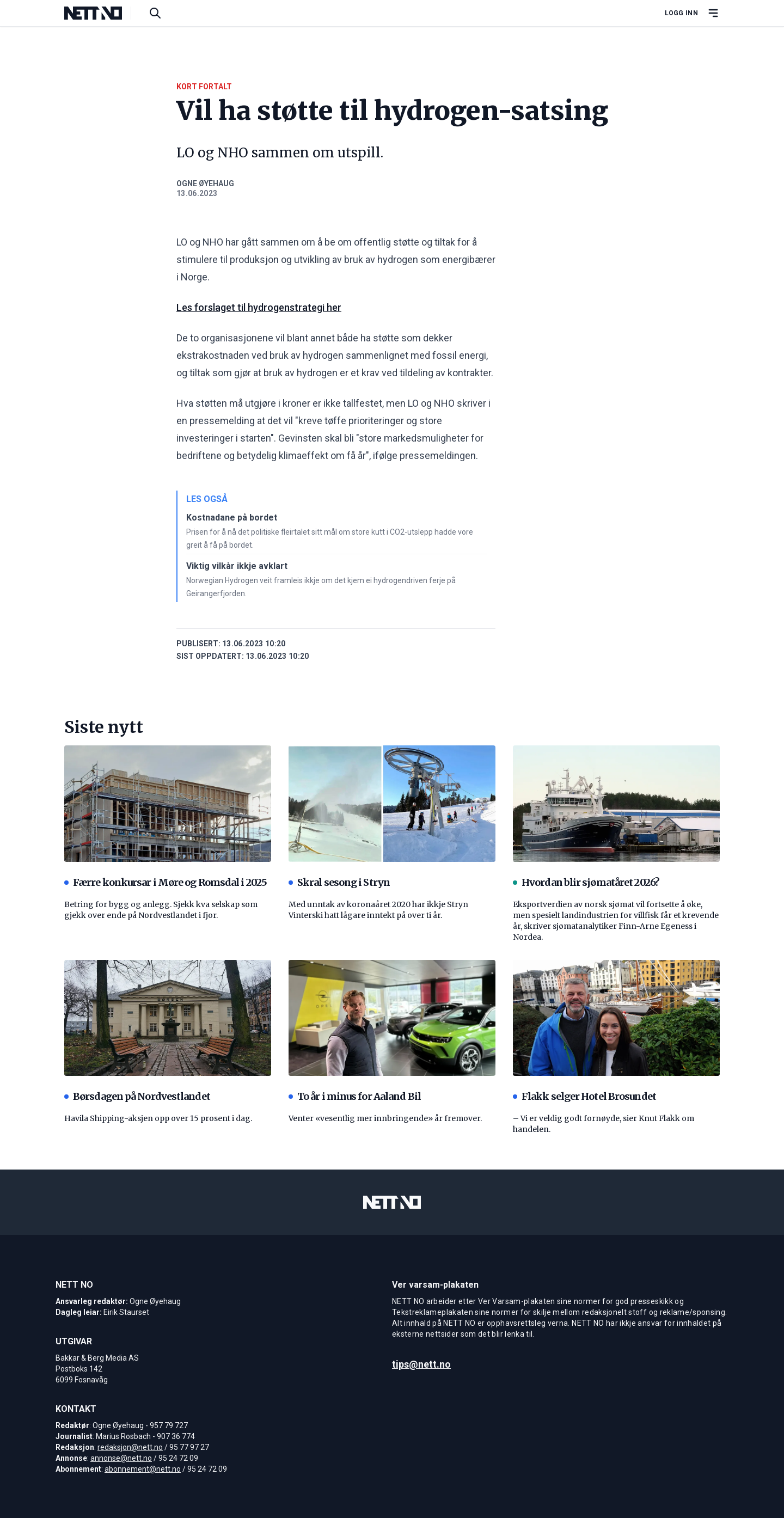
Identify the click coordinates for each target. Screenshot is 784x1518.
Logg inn (681, 13)
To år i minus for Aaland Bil (355, 1096)
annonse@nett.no (121, 1458)
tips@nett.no (421, 1364)
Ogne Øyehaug (205, 183)
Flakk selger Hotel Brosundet (584, 1096)
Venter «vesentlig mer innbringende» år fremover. (385, 1118)
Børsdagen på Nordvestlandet (137, 1096)
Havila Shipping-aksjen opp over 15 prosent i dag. (158, 1118)
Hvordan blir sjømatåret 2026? (586, 882)
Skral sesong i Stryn (339, 882)
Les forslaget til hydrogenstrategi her (258, 307)
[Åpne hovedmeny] (713, 13)
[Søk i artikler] (155, 13)
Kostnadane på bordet (231, 517)
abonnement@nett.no (143, 1469)
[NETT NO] (102, 13)
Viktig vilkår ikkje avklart (236, 566)
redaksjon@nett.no (130, 1447)
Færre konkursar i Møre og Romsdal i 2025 (165, 882)
